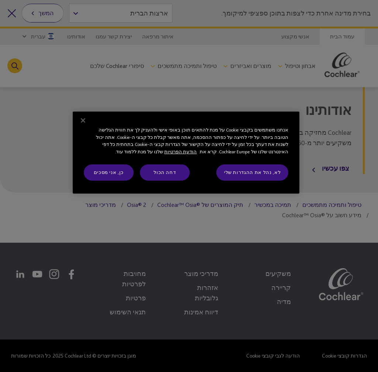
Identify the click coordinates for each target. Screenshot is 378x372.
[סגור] (83, 120)
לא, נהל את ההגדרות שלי (252, 172)
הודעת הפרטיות (180, 151)
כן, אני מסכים (109, 172)
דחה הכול (165, 172)
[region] (186, 153)
